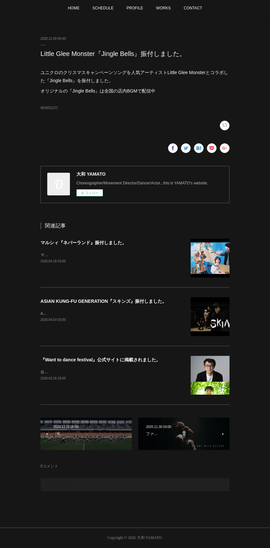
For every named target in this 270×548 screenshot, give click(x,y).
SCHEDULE (102, 8)
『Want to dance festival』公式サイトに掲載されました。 (100, 359)
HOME (73, 8)
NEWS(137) (49, 108)
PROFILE (135, 8)
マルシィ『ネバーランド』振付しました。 (83, 242)
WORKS (163, 8)
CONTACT (193, 8)
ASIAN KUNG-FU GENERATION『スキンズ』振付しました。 (103, 301)
